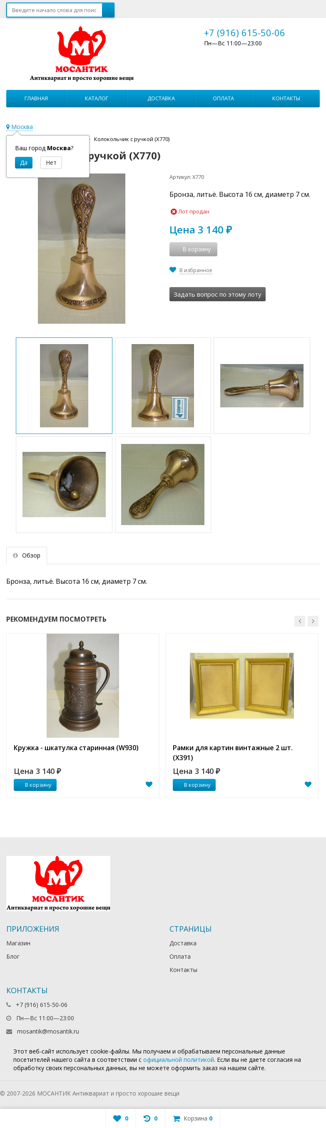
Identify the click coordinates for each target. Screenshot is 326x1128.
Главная (36, 98)
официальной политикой (178, 1060)
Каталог (96, 98)
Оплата (223, 98)
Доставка (161, 98)
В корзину (34, 784)
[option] (82, 715)
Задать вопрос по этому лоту (217, 294)
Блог (13, 956)
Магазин (18, 943)
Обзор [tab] (26, 555)
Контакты (286, 98)
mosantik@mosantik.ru (48, 1031)
